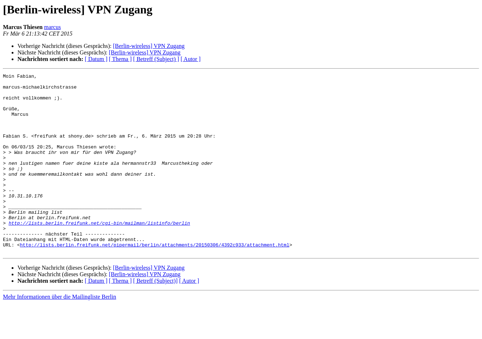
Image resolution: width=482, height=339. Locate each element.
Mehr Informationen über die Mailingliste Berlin (59, 333)
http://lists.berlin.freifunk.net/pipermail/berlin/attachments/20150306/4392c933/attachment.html (154, 279)
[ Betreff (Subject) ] (156, 59)
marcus (52, 27)
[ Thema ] (120, 59)
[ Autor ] (191, 59)
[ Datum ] (96, 59)
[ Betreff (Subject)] (155, 317)
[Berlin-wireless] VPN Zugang (149, 46)
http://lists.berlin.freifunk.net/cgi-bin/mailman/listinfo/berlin (99, 253)
